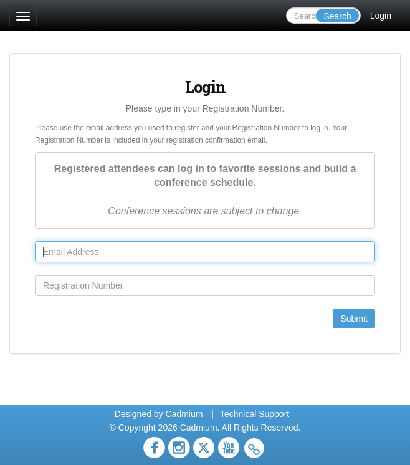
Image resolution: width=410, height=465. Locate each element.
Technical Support (254, 414)
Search (337, 16)
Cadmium (184, 414)
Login (380, 16)
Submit (354, 319)
